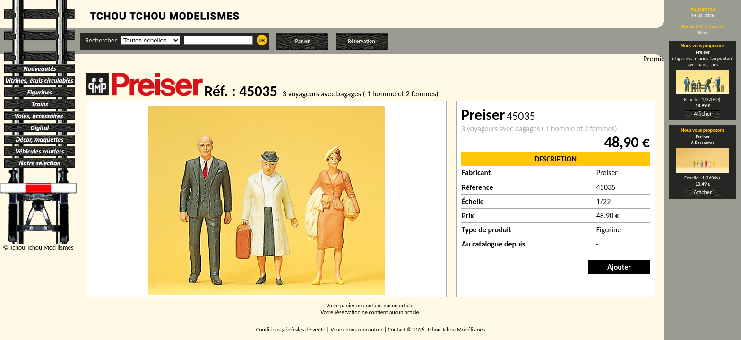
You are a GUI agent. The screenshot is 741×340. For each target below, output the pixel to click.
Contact (397, 329)
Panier (302, 41)
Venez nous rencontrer (357, 329)
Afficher (703, 113)
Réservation (361, 41)
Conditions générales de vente (291, 329)
